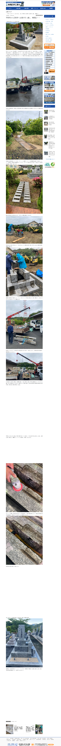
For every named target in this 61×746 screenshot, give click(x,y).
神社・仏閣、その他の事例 (42, 738)
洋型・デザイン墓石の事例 (25, 738)
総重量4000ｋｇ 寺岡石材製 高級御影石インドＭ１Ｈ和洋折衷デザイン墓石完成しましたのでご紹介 (52, 145)
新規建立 (47, 32)
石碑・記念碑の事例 (33, 738)
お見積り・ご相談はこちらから (20, 740)
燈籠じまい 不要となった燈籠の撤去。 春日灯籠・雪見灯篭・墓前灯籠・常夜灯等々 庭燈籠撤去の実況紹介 (30, 728)
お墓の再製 (13, 739)
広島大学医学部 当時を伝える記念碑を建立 (52, 123)
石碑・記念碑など (49, 38)
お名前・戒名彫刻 (49, 738)
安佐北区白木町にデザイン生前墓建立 (52, 111)
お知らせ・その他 (49, 23)
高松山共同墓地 (48, 41)
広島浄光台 (48, 30)
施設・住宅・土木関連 (50, 34)
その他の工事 (9, 740)
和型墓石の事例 (17, 738)
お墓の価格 (11, 738)
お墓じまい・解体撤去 (50, 19)
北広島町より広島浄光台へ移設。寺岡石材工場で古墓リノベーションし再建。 (52, 154)
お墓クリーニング (32, 739)
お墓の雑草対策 (38, 739)
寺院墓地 (47, 28)
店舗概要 (13, 740)
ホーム (8, 738)
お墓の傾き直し (19, 739)
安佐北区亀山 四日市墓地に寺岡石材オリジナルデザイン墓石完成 (51, 137)
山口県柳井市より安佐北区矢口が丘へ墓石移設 (52, 117)
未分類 (47, 36)
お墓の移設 (44, 739)
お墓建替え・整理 (25, 739)
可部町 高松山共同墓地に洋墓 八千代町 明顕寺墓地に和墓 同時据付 (52, 130)
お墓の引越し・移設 (39, 15)
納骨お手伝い (9, 739)
